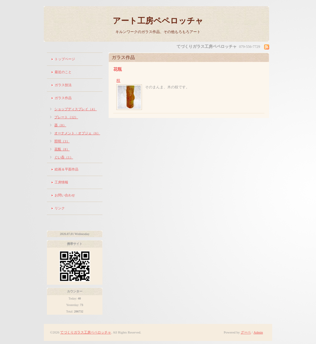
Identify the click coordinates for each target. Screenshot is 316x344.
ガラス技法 (63, 85)
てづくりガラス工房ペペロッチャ (85, 332)
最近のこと (63, 72)
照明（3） (62, 141)
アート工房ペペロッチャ (158, 20)
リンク (60, 208)
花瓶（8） (62, 149)
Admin (258, 332)
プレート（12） (66, 117)
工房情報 (61, 182)
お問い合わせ (65, 195)
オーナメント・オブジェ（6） (77, 133)
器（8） (60, 125)
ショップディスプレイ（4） (75, 109)
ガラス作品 (63, 98)
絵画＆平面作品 (66, 169)
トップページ (65, 59)
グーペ (246, 332)
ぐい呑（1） (63, 157)
